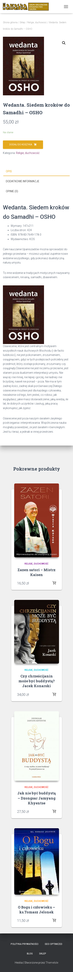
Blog (30, 953)
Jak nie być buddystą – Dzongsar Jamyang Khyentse (36, 798)
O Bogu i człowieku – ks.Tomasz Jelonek (36, 909)
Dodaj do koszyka (20, 144)
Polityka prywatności (24, 944)
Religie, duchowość (37, 22)
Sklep (22, 22)
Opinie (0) (12, 191)
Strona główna (10, 22)
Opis (9, 171)
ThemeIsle (52, 962)
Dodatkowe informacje (22, 181)
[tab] (36, 171)
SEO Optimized (53, 944)
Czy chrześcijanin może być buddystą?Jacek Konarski (36, 681)
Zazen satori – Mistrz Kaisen (36, 572)
